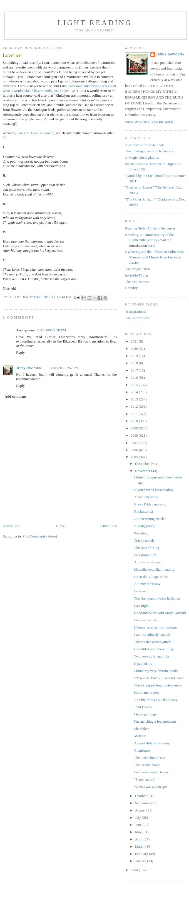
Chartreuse (142, 750)
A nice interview (146, 497)
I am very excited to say (151, 772)
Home (60, 526)
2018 (135, 363)
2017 (135, 370)
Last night (141, 605)
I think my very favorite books (156, 671)
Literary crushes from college (155, 627)
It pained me (143, 663)
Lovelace (140, 591)
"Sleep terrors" (144, 779)
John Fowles (143, 707)
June (139, 825)
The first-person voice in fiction (157, 598)
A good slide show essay (152, 743)
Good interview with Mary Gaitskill (160, 613)
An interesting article (149, 519)
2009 (135, 428)
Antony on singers (147, 562)
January (141, 861)
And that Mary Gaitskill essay (155, 700)
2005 (135, 457)
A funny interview (147, 584)
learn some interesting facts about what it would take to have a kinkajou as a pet (59, 88)
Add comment (15, 396)
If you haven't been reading (153, 490)
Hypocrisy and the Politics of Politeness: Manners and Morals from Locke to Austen (154, 257)
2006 (135, 450)
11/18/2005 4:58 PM (51, 330)
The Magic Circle (138, 269)
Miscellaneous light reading (154, 569)
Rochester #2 (143, 511)
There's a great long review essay (158, 685)
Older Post (109, 526)
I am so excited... (146, 620)
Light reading (95, 23)
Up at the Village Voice (151, 577)
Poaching (140, 533)
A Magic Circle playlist (142, 157)
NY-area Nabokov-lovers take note (159, 678)
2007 (135, 443)
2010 (135, 421)
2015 (135, 385)
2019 (135, 356)
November (143, 471)
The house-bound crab (150, 758)
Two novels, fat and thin (151, 656)
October (141, 796)
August (140, 810)
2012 (135, 406)
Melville (140, 736)
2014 (135, 392)
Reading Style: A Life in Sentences (150, 228)
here (151, 245)
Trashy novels (144, 540)
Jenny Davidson (28, 368)
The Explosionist (137, 282)
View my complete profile (149, 122)
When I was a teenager (150, 786)
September (143, 803)
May (139, 832)
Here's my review (146, 692)
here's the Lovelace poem (35, 133)
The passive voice (147, 765)
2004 (135, 870)
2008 (135, 435)
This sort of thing (146, 548)
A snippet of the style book (144, 145)
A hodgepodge (144, 526)
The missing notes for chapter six (149, 151)
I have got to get (145, 714)
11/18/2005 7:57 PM (64, 368)
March (140, 846)
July (138, 817)
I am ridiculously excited (152, 634)
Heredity (131, 288)
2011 (135, 414)
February (142, 854)
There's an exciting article (152, 642)
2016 (135, 377)
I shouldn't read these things (154, 649)
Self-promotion (145, 555)
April (139, 839)
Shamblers (141, 729)
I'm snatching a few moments (155, 721)
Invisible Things (137, 275)
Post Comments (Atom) (40, 536)
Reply (20, 352)
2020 (135, 348)
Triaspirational (135, 311)
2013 (135, 399)
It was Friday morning (150, 504)
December (143, 463)
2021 (135, 341)
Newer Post (11, 526)
